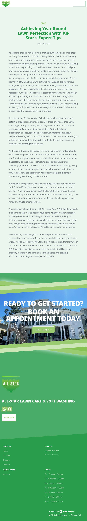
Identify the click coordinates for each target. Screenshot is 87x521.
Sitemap (6, 464)
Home (5, 451)
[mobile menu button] (78, 3)
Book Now (9, 417)
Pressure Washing (51, 455)
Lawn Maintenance (52, 451)
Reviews (6, 460)
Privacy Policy (76, 515)
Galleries (6, 455)
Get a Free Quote (43, 330)
